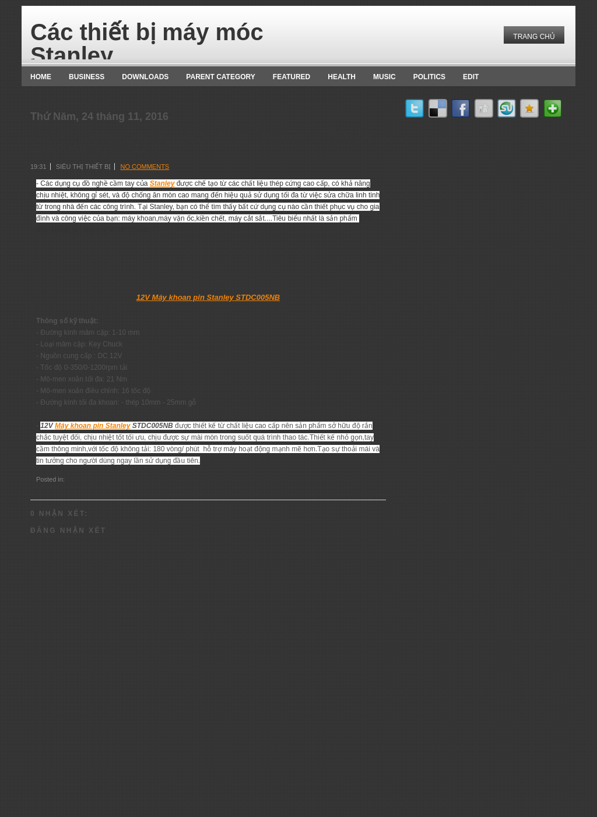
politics (429, 77)
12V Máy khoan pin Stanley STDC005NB (208, 297)
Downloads (145, 77)
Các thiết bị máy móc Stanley (147, 43)
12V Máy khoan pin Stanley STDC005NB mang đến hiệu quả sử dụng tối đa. (201, 142)
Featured (291, 77)
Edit (471, 77)
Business (86, 77)
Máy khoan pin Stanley (92, 426)
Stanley (162, 183)
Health (342, 77)
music (384, 77)
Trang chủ (534, 37)
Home (40, 77)
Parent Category (220, 77)
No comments (144, 166)
